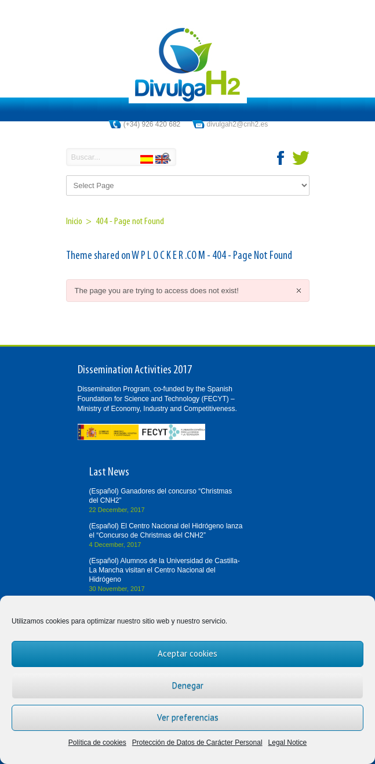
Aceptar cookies (187, 653)
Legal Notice (287, 742)
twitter (301, 158)
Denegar (187, 685)
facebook (281, 158)
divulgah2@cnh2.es (237, 124)
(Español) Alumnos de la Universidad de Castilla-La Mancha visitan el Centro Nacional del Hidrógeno (164, 570)
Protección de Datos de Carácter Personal (197, 742)
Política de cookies (97, 742)
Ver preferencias (188, 717)
